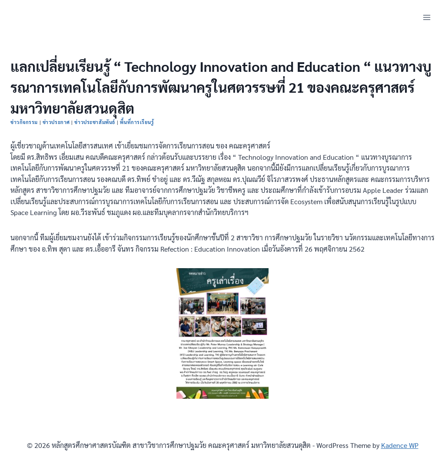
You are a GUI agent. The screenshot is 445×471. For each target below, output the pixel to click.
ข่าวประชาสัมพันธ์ (94, 122)
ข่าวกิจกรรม (24, 122)
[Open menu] (426, 17)
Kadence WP (399, 445)
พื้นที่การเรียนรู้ (137, 122)
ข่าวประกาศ (56, 122)
